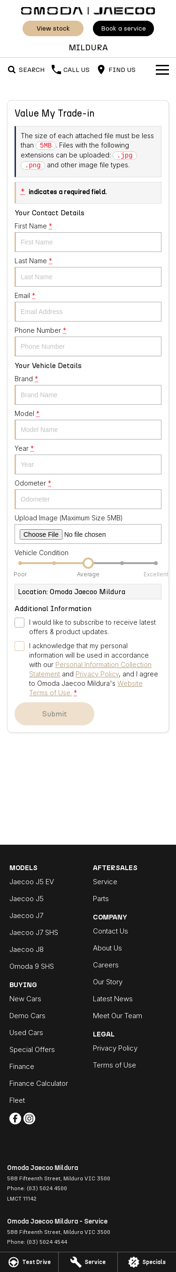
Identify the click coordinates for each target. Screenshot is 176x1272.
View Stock (52, 28)
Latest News (113, 998)
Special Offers (32, 1049)
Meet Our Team (117, 1015)
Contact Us (110, 931)
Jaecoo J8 (26, 949)
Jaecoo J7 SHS (33, 932)
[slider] (88, 563)
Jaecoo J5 (26, 898)
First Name (88, 237)
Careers (106, 964)
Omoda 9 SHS (31, 966)
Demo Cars (27, 1015)
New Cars (25, 998)
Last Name (88, 272)
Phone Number (88, 341)
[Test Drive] (29, 1262)
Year (88, 459)
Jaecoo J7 (26, 915)
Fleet (17, 1100)
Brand (88, 390)
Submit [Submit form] (54, 713)
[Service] (88, 1262)
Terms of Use (114, 1064)
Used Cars (26, 1032)
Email (88, 306)
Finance (21, 1066)
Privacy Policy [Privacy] (97, 674)
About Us (107, 947)
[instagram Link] (29, 1118)
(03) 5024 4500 (47, 1188)
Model (88, 424)
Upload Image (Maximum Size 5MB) (88, 529)
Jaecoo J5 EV (31, 881)
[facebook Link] (15, 1118)
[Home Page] (88, 10)
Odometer (88, 494)
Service (105, 881)
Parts (101, 898)
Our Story (107, 981)
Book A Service (123, 28)
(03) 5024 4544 (47, 1242)
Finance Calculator (38, 1083)
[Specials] (147, 1262)
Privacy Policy (115, 1048)
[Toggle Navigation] (162, 69)
